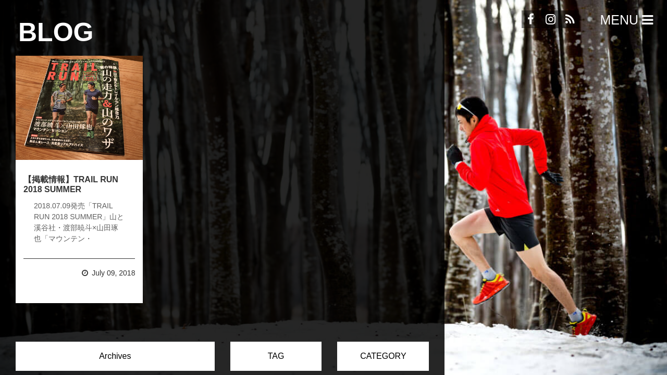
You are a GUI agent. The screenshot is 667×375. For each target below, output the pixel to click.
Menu (628, 19)
